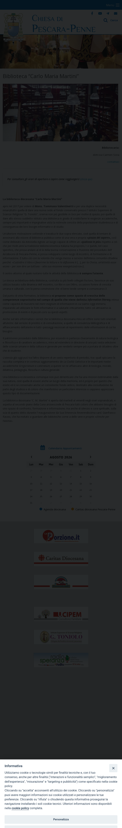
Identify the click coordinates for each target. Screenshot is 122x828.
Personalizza (61, 819)
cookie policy (20, 808)
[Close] (113, 768)
